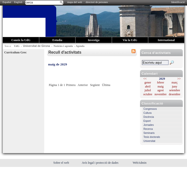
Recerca (148, 129)
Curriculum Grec (15, 52)
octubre (147, 94)
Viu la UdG (130, 40)
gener (147, 82)
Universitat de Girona (36, 45)
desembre (174, 94)
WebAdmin (139, 162)
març (175, 82)
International (166, 40)
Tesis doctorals (152, 137)
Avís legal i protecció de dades (100, 162)
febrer (160, 82)
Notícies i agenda (63, 46)
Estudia (57, 40)
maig (161, 86)
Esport (147, 121)
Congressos (150, 109)
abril (147, 86)
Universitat (149, 141)
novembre (160, 94)
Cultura (148, 113)
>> (179, 78)
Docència (149, 117)
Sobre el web (61, 162)
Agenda (80, 46)
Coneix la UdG (21, 40)
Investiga (94, 40)
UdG (17, 46)
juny (174, 86)
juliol (147, 90)
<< (145, 78)
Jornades (149, 125)
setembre (174, 90)
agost (161, 90)
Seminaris (149, 133)
